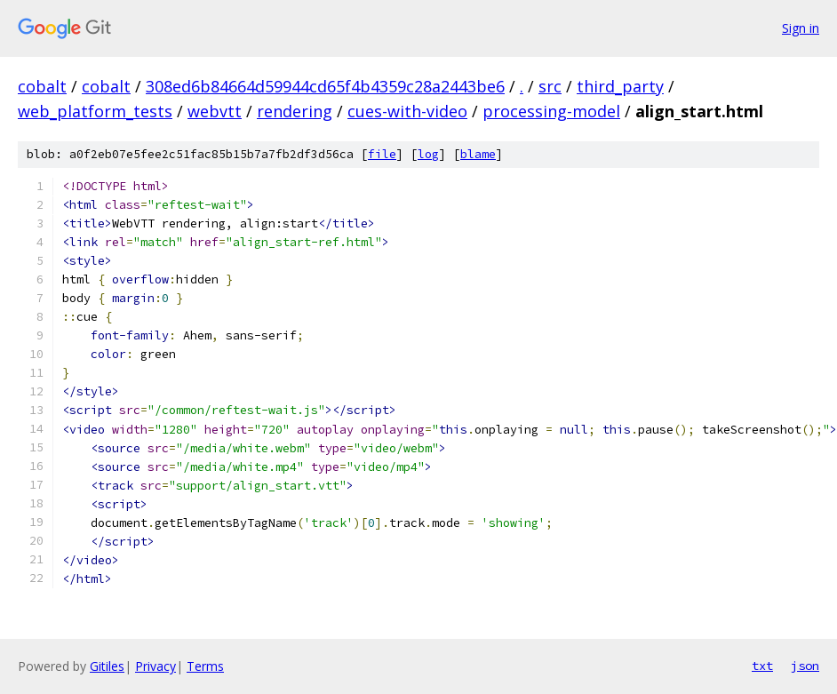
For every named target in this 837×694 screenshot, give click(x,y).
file (382, 154)
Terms (205, 666)
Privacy (155, 666)
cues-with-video (407, 111)
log (428, 154)
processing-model (551, 111)
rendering (294, 111)
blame (478, 154)
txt (762, 666)
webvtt (214, 111)
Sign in (800, 28)
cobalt (42, 86)
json (805, 666)
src (550, 86)
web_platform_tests (95, 111)
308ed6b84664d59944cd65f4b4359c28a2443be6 (325, 86)
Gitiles (107, 666)
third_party (620, 86)
